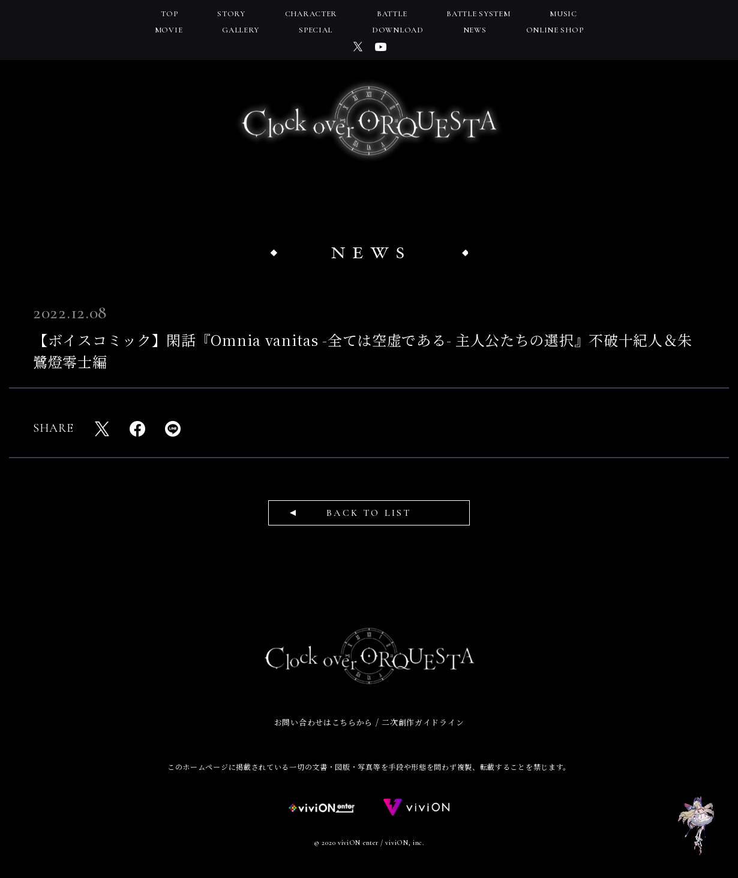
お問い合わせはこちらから (323, 722)
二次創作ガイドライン (423, 722)
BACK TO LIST (368, 513)
